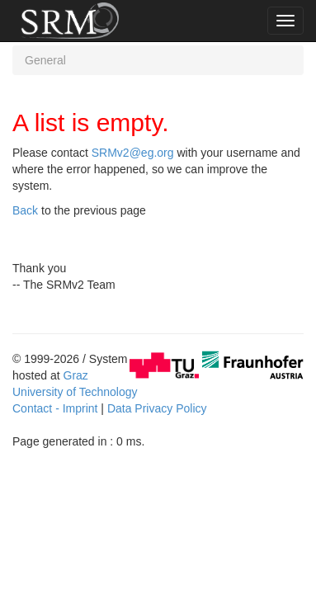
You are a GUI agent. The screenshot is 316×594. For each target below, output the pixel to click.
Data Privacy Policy (157, 408)
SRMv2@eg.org (133, 152)
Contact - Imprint (54, 408)
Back (25, 210)
